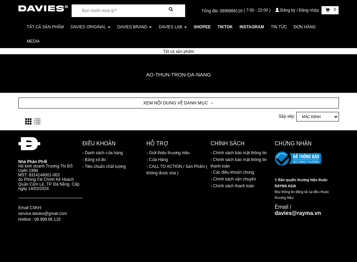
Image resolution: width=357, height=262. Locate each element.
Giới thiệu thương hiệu (168, 152)
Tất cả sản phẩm (45, 27)
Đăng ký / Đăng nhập (297, 10)
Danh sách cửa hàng (103, 152)
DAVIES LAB (173, 27)
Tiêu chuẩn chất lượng (104, 166)
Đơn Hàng (305, 27)
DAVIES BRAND (134, 27)
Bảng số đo (94, 159)
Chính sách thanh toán (232, 186)
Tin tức (279, 27)
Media (33, 41)
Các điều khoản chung (232, 172)
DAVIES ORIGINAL (90, 27)
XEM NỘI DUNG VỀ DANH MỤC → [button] (178, 102)
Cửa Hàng (157, 159)
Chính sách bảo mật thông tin (239, 152)
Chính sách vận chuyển (233, 179)
